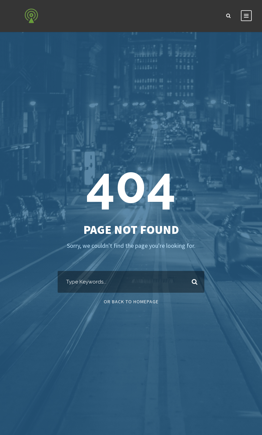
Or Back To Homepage (131, 302)
